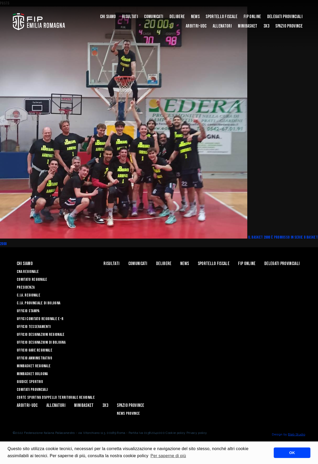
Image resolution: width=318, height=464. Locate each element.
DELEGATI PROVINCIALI (285, 16)
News (195, 16)
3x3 (266, 26)
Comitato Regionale (32, 279)
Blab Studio (296, 434)
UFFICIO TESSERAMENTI (34, 326)
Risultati (130, 16)
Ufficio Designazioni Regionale (41, 334)
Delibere (177, 16)
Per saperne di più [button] (168, 456)
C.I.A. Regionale (28, 295)
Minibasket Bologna (32, 373)
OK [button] (292, 453)
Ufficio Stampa (28, 311)
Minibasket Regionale (34, 366)
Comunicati (153, 16)
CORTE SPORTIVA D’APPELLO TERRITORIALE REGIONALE (56, 397)
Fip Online (252, 16)
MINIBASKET (247, 26)
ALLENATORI (222, 26)
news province (128, 413)
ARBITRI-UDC (196, 26)
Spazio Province (289, 26)
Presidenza (26, 287)
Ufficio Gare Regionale (34, 350)
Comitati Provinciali (32, 389)
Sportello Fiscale (221, 16)
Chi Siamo (108, 16)
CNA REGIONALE (28, 271)
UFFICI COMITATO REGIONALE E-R (40, 318)
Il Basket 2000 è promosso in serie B (277, 237)
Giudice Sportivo (30, 381)
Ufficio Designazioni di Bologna (41, 342)
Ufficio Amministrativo (34, 358)
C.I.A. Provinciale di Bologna (38, 303)
